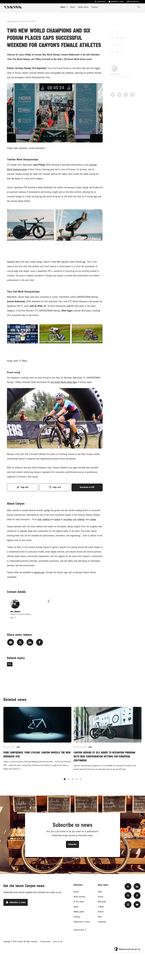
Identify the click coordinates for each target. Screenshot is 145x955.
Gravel (100, 897)
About (72, 7)
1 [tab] (64, 782)
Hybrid (100, 912)
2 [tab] (68, 782)
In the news (79, 901)
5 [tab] (80, 782)
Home (76, 892)
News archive (79, 897)
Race (9, 664)
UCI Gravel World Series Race (64, 383)
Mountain (102, 901)
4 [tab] (76, 782)
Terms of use (57, 942)
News (62, 7)
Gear (100, 917)
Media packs (83, 7)
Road (100, 892)
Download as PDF (87, 487)
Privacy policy (45, 942)
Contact (94, 7)
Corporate (102, 922)
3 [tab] (72, 782)
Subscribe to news (117, 2)
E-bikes (101, 907)
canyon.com (101, 2)
